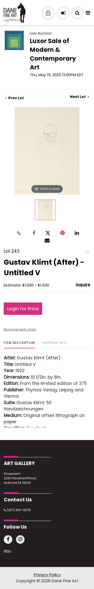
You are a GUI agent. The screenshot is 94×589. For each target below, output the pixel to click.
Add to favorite (87, 252)
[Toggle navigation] (88, 14)
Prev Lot (14, 97)
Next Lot (79, 97)
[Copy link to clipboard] (19, 233)
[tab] (19, 344)
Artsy (7, 551)
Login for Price (23, 309)
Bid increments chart (20, 329)
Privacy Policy (47, 575)
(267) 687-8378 (17, 510)
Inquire (83, 284)
